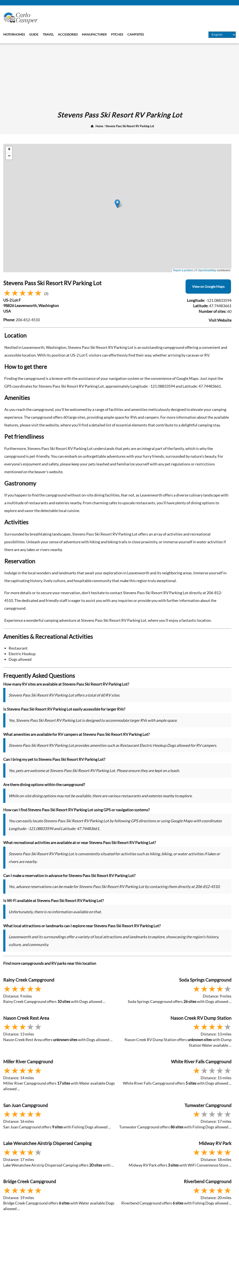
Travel (48, 34)
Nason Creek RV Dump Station (200, 1018)
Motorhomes (14, 34)
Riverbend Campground (207, 1181)
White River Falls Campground (201, 1061)
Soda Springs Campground (205, 979)
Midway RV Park (215, 1143)
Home (99, 126)
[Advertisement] (119, 75)
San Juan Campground (25, 1105)
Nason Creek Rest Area (26, 1018)
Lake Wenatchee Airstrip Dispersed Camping (47, 1143)
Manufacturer (94, 34)
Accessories (68, 34)
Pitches (117, 34)
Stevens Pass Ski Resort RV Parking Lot (129, 126)
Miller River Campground (28, 1061)
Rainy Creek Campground (28, 979)
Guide (33, 34)
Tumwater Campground (207, 1105)
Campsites (135, 34)
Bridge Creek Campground (29, 1181)
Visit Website (220, 320)
